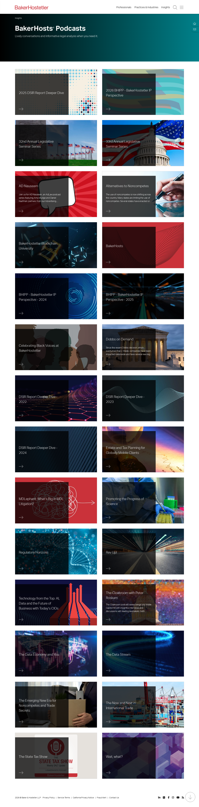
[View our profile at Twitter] (164, 797)
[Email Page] (194, 29)
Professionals (123, 7)
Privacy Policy (49, 798)
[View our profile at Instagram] (173, 797)
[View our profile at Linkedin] (159, 797)
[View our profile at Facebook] (168, 797)
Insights (165, 7)
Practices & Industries (146, 7)
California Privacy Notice (83, 798)
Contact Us (114, 798)
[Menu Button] (181, 7)
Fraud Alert (101, 798)
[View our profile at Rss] (183, 797)
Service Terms (64, 798)
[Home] (194, 24)
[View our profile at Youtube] (178, 797)
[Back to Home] (31, 7)
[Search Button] (175, 7)
